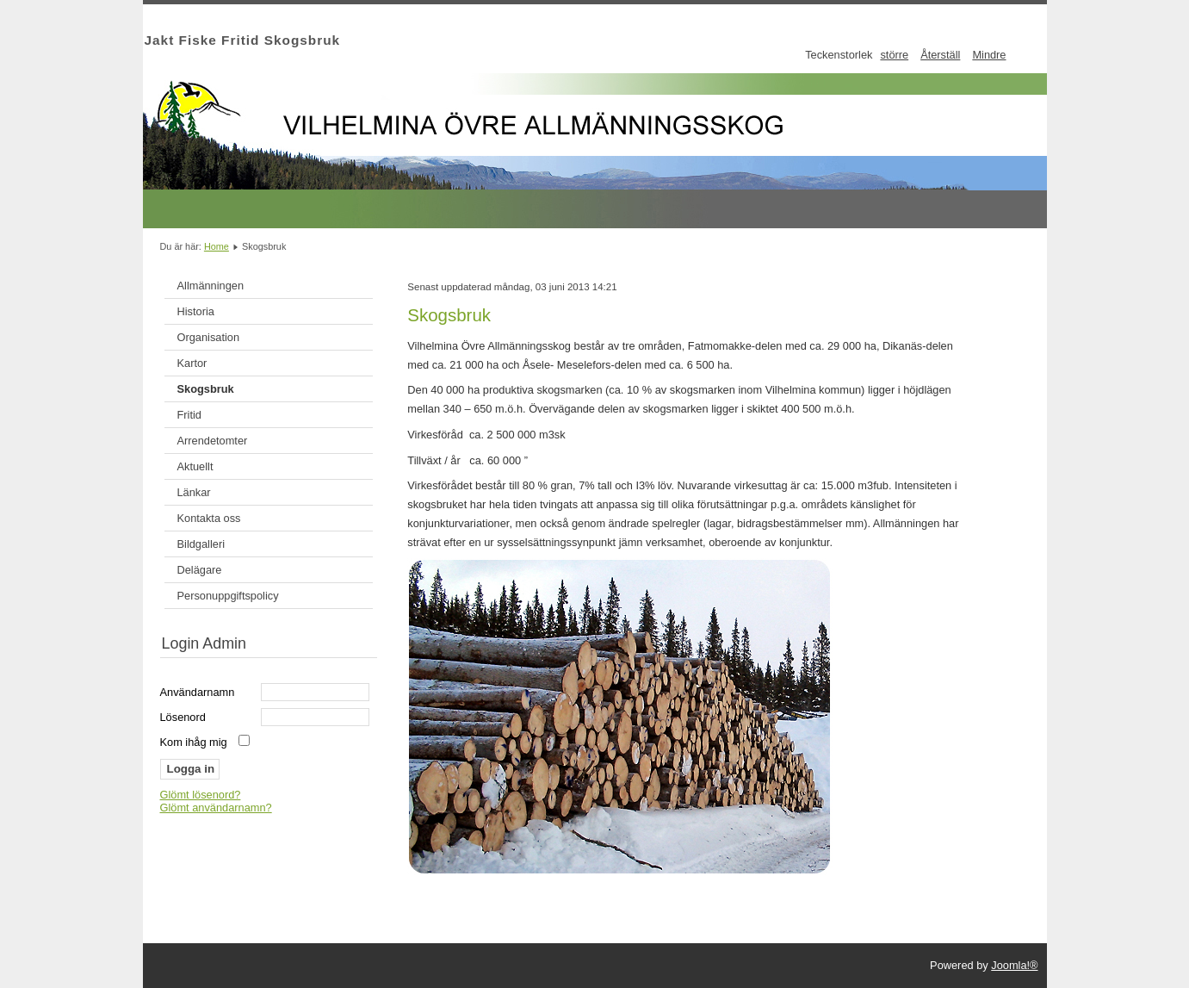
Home (216, 246)
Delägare (199, 569)
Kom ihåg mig (193, 742)
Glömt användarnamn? (216, 807)
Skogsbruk (205, 388)
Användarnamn (197, 692)
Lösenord (183, 717)
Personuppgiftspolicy (228, 595)
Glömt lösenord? (200, 794)
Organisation (208, 337)
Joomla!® (1014, 965)
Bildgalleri (201, 543)
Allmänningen (211, 285)
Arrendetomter (212, 440)
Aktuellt (195, 466)
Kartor (192, 363)
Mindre (989, 54)
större (894, 54)
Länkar (194, 492)
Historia (195, 311)
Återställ (940, 54)
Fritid (189, 414)
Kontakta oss (209, 518)
